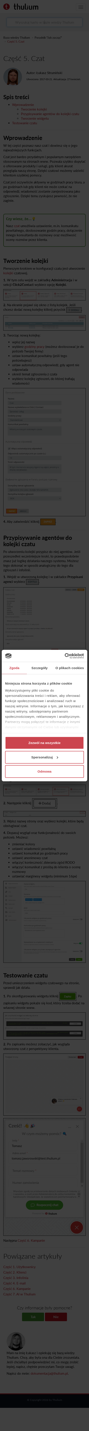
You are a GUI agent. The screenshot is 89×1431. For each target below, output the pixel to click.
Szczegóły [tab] (40, 668)
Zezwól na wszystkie (44, 743)
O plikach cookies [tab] (70, 668)
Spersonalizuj (44, 757)
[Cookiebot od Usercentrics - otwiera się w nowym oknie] (64, 656)
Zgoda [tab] (14, 668)
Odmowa (44, 771)
